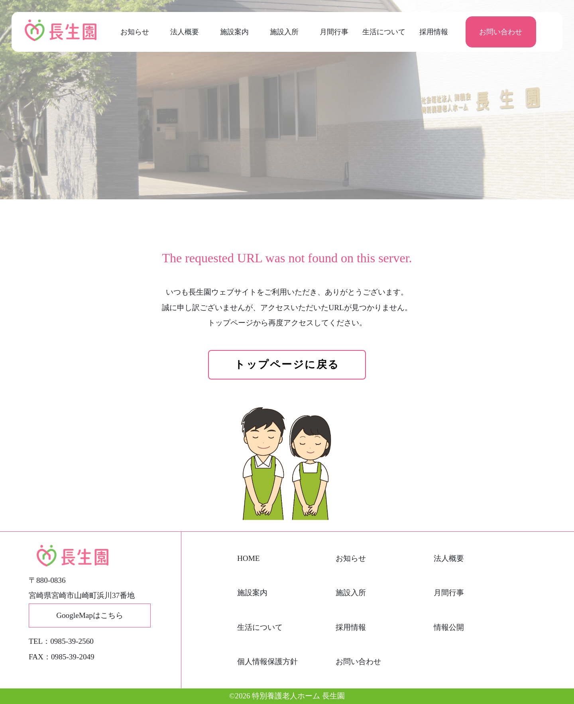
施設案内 (234, 32)
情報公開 (449, 627)
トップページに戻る (287, 364)
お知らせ (134, 32)
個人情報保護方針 (267, 661)
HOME (248, 558)
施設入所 (284, 32)
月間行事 (334, 32)
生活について (383, 32)
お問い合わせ (500, 32)
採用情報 (433, 32)
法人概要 (184, 32)
